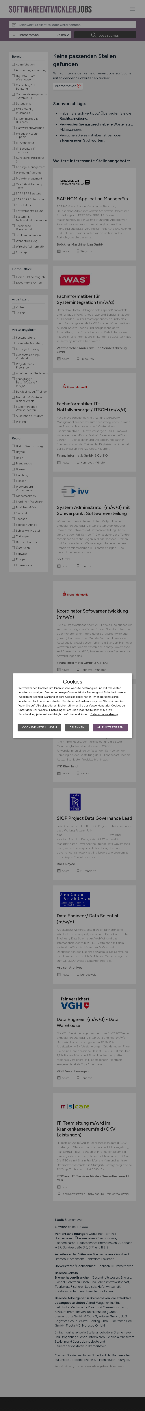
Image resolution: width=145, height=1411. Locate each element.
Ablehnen (77, 727)
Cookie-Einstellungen (39, 727)
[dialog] (72, 705)
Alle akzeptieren (110, 727)
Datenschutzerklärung (104, 714)
